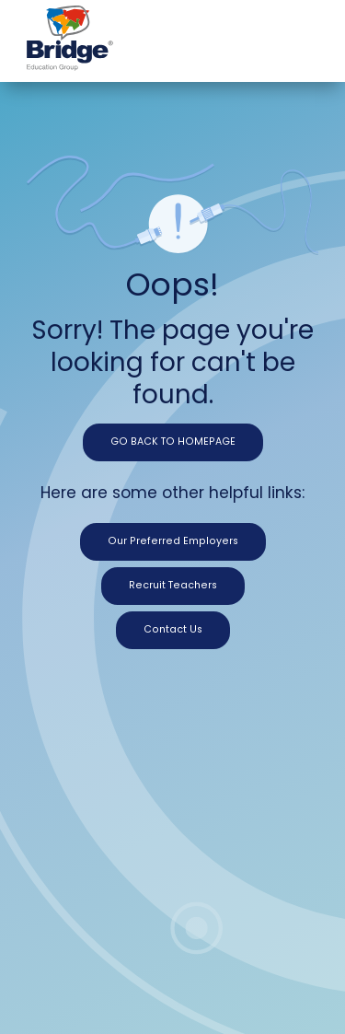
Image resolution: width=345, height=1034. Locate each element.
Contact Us (173, 629)
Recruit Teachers (173, 585)
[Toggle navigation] (303, 33)
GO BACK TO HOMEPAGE (173, 441)
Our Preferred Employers (173, 541)
